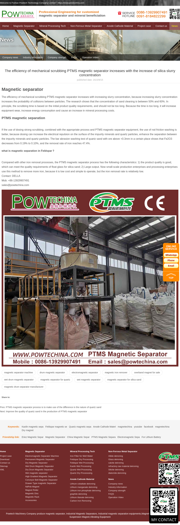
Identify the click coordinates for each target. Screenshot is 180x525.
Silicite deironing (116, 469)
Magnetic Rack (32, 497)
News (175, 25)
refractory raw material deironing (123, 466)
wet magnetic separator (89, 379)
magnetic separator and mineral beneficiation (72, 13)
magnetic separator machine (18, 372)
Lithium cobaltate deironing (82, 483)
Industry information (33, 57)
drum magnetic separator (52, 372)
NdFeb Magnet (32, 486)
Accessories (31, 500)
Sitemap (4, 466)
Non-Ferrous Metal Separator (86, 25)
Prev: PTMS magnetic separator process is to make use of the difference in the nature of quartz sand (50, 407)
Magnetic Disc (32, 493)
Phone (171, 260)
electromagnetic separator (85, 372)
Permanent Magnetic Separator (40, 459)
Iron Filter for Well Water (81, 456)
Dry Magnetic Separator (36, 463)
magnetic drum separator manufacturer (23, 386)
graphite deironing (78, 494)
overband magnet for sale (147, 372)
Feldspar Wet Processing (82, 463)
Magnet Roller (31, 490)
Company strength (57, 57)
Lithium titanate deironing (82, 497)
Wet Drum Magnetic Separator (39, 466)
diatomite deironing (117, 473)
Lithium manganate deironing (83, 487)
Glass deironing (115, 459)
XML (2, 469)
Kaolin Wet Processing (80, 466)
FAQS (74, 57)
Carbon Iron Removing (80, 501)
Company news (10, 57)
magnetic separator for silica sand (124, 379)
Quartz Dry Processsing (81, 473)
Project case (144, 25)
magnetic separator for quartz (55, 379)
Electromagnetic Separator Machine (42, 456)
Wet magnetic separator (36, 473)
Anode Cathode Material (120, 25)
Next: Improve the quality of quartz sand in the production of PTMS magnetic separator (43, 411)
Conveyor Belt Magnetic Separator (41, 480)
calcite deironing (116, 463)
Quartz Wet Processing (81, 469)
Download (4, 459)
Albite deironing (115, 456)
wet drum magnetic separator (19, 379)
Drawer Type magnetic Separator (40, 483)
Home (5, 25)
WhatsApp (171, 255)
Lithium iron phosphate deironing (85, 490)
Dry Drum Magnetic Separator (39, 469)
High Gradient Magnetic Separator (41, 476)
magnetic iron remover (116, 372)
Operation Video (90, 57)
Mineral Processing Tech (52, 25)
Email (171, 265)
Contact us (161, 25)
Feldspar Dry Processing (81, 459)
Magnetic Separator (24, 25)
